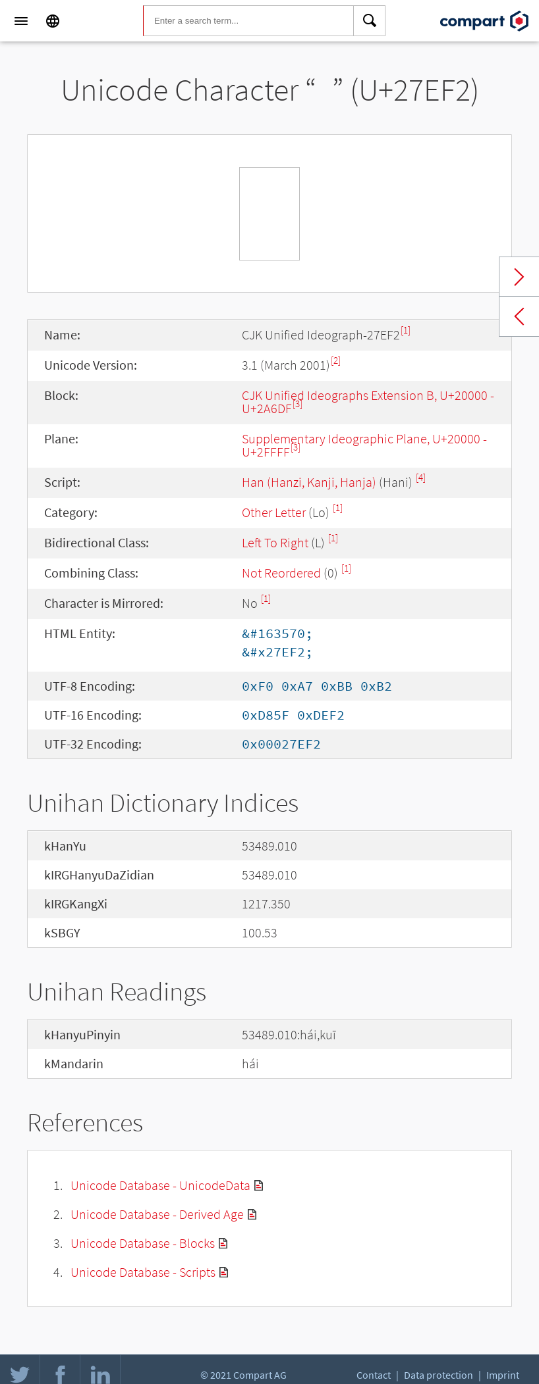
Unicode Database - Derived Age (157, 1214)
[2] (336, 360)
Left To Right (275, 542)
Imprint (502, 1374)
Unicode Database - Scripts (143, 1272)
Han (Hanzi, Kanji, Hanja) (309, 482)
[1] (406, 330)
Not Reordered (281, 572)
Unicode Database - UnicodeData (160, 1185)
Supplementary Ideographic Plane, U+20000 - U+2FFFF (364, 445)
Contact (373, 1374)
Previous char (519, 316)
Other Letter (274, 512)
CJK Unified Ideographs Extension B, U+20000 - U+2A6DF (368, 401)
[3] (297, 403)
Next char (519, 277)
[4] (421, 477)
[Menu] (21, 21)
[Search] (369, 21)
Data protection (438, 1374)
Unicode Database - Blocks (143, 1243)
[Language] (53, 21)
